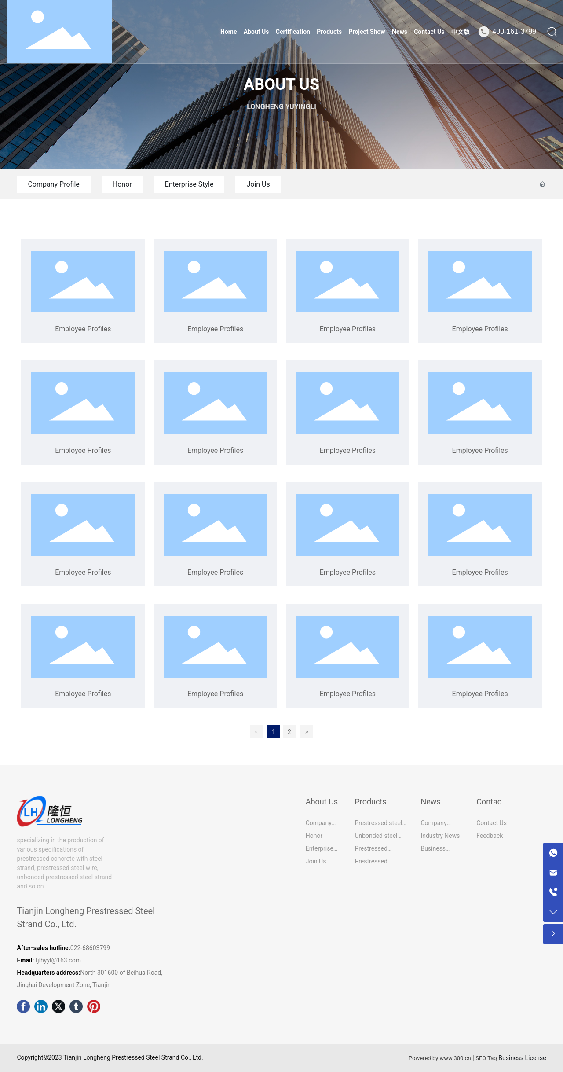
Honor (122, 184)
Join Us (258, 184)
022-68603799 (91, 947)
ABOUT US (281, 84)
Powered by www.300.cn (440, 1058)
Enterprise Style (189, 184)
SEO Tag (486, 1058)
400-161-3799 (514, 31)
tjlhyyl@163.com (58, 960)
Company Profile (53, 184)
